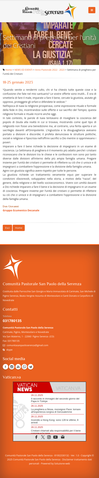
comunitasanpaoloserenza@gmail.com (27, 345)
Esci (7, 228)
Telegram (30, 366)
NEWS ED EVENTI (23, 69)
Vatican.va (12, 377)
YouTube (18, 366)
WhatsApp (24, 366)
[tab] (31, 387)
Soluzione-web (62, 463)
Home (8, 69)
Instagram (11, 366)
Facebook (5, 366)
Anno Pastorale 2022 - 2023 (50, 69)
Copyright (86, 455)
